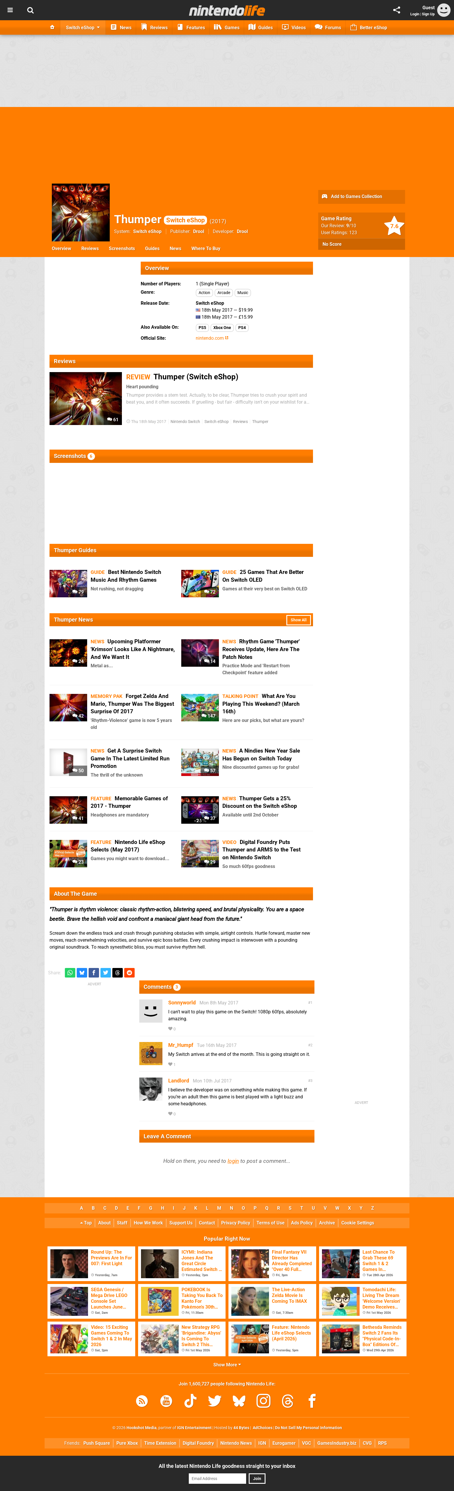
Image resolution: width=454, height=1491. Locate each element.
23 (78, 862)
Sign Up (428, 14)
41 (78, 818)
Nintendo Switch (185, 421)
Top (86, 1223)
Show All (299, 620)
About (104, 1223)
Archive (327, 1223)
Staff (122, 1223)
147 (208, 716)
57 (209, 770)
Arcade (223, 292)
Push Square (96, 1443)
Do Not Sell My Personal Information (308, 1427)
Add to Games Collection (351, 197)
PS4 (242, 327)
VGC (306, 1443)
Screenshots (122, 248)
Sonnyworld (182, 1002)
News (175, 248)
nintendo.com (212, 338)
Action (204, 292)
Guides (152, 248)
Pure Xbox (127, 1443)
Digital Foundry (198, 1443)
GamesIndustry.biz (336, 1443)
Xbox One (222, 327)
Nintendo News (236, 1443)
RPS (382, 1443)
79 (78, 592)
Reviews (90, 248)
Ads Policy (302, 1223)
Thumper (160, 219)
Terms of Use (271, 1223)
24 (78, 661)
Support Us (181, 1223)
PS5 (202, 327)
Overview (61, 248)
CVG (367, 1443)
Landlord (178, 1081)
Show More (227, 1365)
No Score (332, 244)
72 (209, 592)
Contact (207, 1223)
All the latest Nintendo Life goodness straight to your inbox (227, 1466)
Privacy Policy (235, 1223)
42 (78, 716)
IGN (262, 1443)
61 (112, 419)
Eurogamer (284, 1443)
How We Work (148, 1223)
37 (209, 818)
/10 (351, 225)
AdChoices (262, 1427)
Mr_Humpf (180, 1045)
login (233, 1161)
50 (78, 770)
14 (209, 661)
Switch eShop (147, 231)
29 (209, 862)
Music (242, 292)
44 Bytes (241, 1427)
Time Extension (160, 1443)
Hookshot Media (142, 1427)
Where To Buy (205, 248)
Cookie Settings (357, 1223)
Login (414, 14)
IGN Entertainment (194, 1427)
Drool (198, 231)
